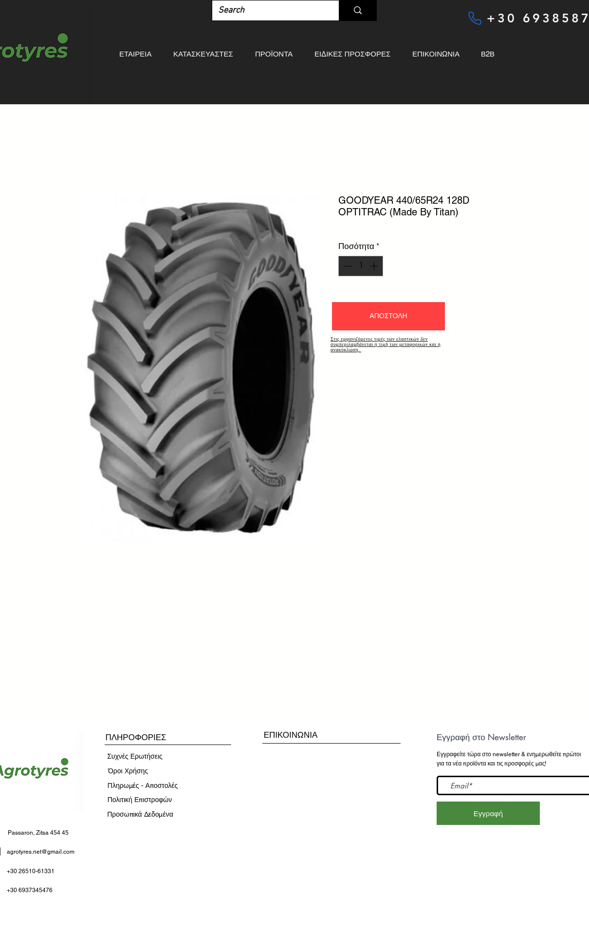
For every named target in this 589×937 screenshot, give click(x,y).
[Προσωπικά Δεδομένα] (140, 814)
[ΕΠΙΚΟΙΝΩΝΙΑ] (290, 735)
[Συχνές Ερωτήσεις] (135, 756)
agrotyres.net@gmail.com (40, 851)
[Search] (268, 10)
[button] (388, 316)
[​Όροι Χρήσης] (128, 771)
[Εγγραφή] (488, 813)
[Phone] (474, 18)
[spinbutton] (361, 266)
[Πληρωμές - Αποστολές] (143, 786)
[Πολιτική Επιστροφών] (140, 800)
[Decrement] (347, 266)
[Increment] (375, 266)
